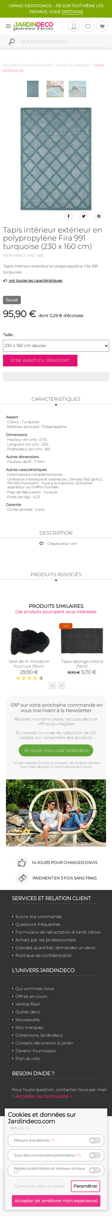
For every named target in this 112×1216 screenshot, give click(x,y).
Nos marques (29, 1027)
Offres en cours (31, 996)
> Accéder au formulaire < (42, 1096)
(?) (52, 1140)
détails (20, 1128)
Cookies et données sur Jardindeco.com (42, 1118)
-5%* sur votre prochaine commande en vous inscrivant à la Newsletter (56, 707)
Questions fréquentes (37, 924)
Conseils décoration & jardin (44, 1043)
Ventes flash (27, 1004)
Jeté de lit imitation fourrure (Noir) (29, 664)
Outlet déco (27, 1012)
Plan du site (27, 1058)
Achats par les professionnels (45, 940)
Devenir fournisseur (35, 1050)
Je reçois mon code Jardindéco (56, 750)
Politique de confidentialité (43, 955)
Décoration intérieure (27, 65)
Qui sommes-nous (34, 988)
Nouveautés (27, 1019)
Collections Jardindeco (39, 1035)
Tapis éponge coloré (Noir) (82, 664)
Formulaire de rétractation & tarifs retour (58, 932)
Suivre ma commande (38, 916)
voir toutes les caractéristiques (32, 280)
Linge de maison (73, 65)
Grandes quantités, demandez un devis (55, 947)
